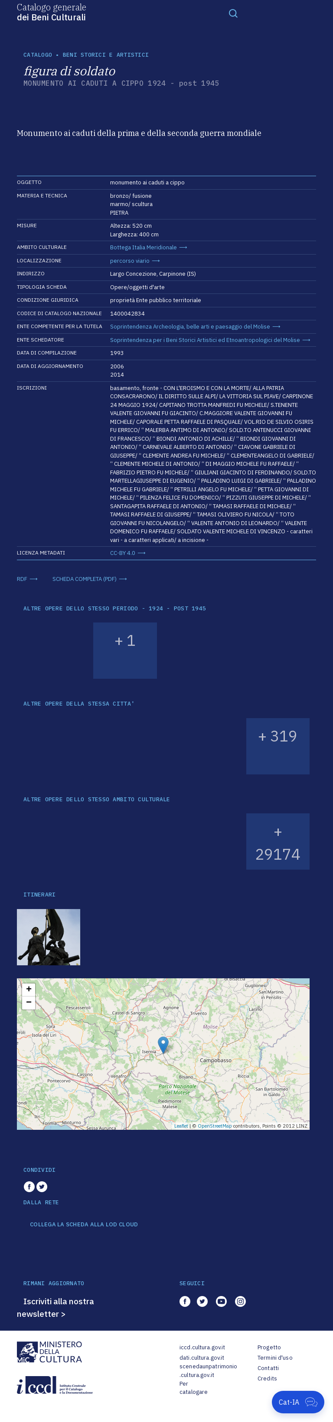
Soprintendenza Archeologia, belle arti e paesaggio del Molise (190, 326)
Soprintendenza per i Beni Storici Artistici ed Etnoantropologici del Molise (205, 340)
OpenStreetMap (215, 1126)
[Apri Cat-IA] (298, 1402)
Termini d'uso (275, 1357)
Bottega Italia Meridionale (143, 247)
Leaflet (181, 1126)
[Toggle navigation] (233, 13)
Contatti (268, 1368)
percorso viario (130, 260)
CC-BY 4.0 (122, 553)
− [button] (29, 1002)
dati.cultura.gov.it (202, 1357)
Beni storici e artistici (106, 54)
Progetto (269, 1347)
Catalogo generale (51, 11)
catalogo (37, 54)
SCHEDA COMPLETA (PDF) (84, 579)
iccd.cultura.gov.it (202, 1347)
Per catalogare (194, 1388)
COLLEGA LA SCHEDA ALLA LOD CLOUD (84, 1224)
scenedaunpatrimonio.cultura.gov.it (208, 1371)
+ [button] (29, 989)
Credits (267, 1378)
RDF (22, 579)
